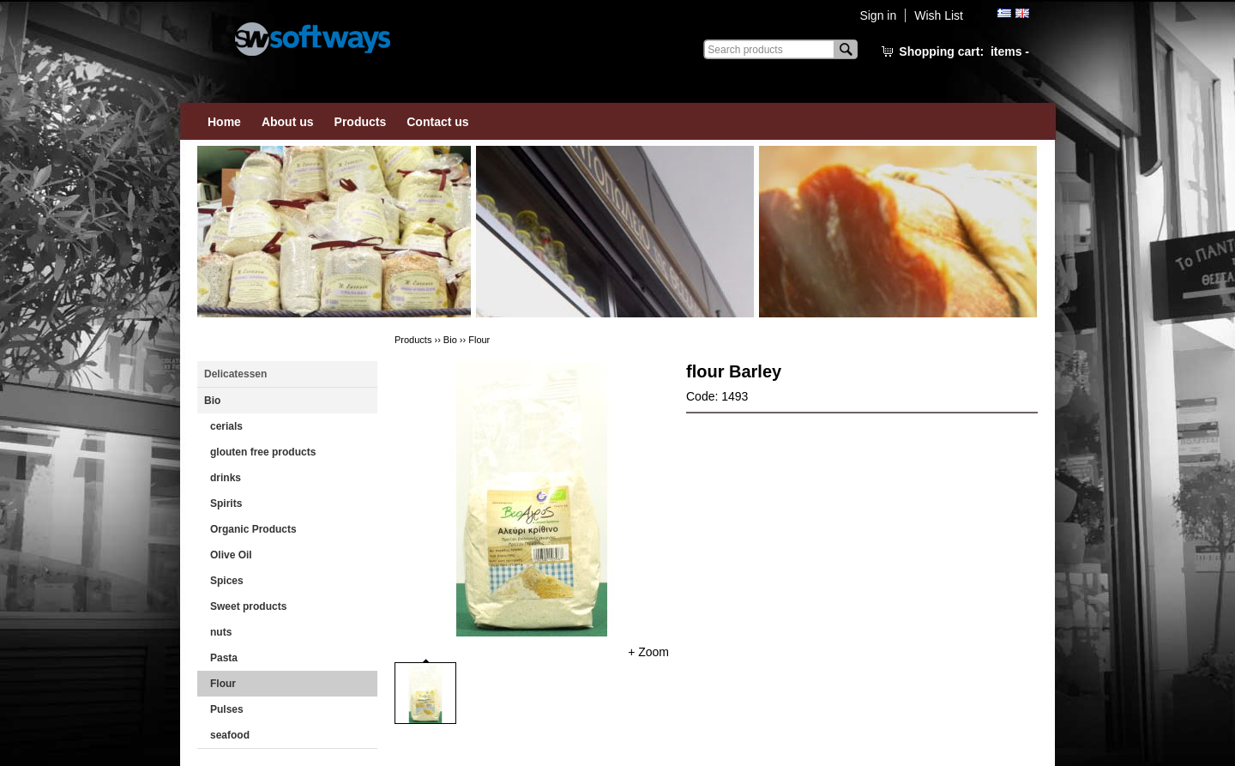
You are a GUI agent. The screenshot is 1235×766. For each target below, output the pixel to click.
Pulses (227, 709)
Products (360, 122)
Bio (212, 401)
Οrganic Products (253, 529)
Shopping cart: (964, 51)
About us (288, 122)
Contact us (437, 122)
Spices (227, 581)
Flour (223, 684)
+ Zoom (648, 652)
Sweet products (248, 606)
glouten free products (263, 452)
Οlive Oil (231, 555)
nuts (221, 632)
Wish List (938, 15)
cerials (226, 426)
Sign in (877, 15)
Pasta (224, 658)
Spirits (226, 504)
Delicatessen (235, 374)
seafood (230, 735)
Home (224, 122)
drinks (225, 478)
